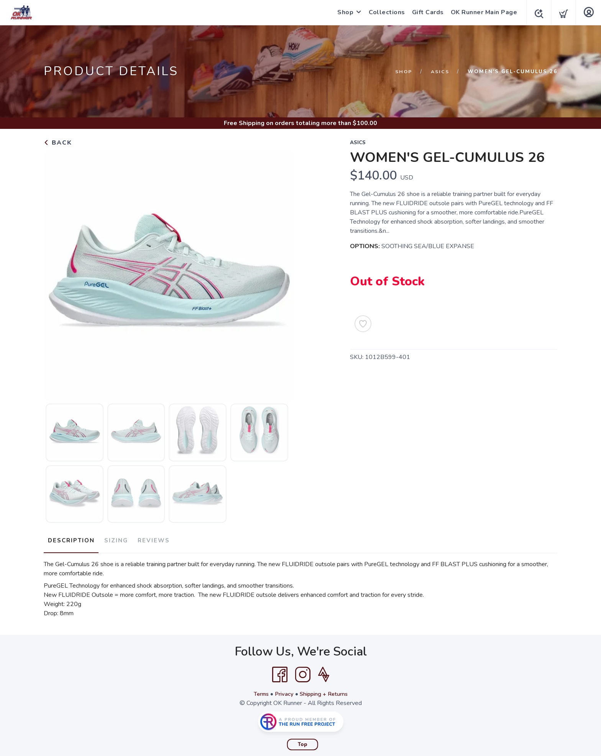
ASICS (439, 71)
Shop (343, 12)
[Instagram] (302, 671)
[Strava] (323, 671)
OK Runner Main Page (481, 12)
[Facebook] (279, 671)
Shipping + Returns (326, 690)
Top (302, 741)
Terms (257, 690)
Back (58, 142)
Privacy (283, 690)
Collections (384, 12)
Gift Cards (426, 12)
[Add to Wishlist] (363, 323)
